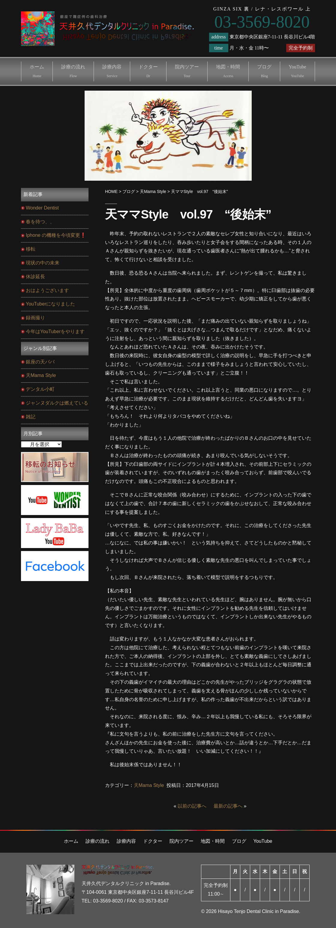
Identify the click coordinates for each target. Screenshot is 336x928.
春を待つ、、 (40, 221)
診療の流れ (73, 71)
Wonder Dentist (42, 207)
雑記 (30, 416)
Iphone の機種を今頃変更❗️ (56, 235)
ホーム (37, 71)
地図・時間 (228, 71)
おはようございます (47, 290)
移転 (30, 249)
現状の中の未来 (42, 262)
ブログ (264, 71)
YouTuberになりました (50, 303)
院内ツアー (187, 71)
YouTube (297, 71)
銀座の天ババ (40, 361)
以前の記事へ (192, 806)
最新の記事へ (228, 806)
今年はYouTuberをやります (55, 331)
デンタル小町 (40, 389)
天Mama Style (149, 785)
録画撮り (35, 317)
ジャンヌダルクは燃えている (57, 402)
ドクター (148, 71)
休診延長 (35, 276)
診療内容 (112, 71)
